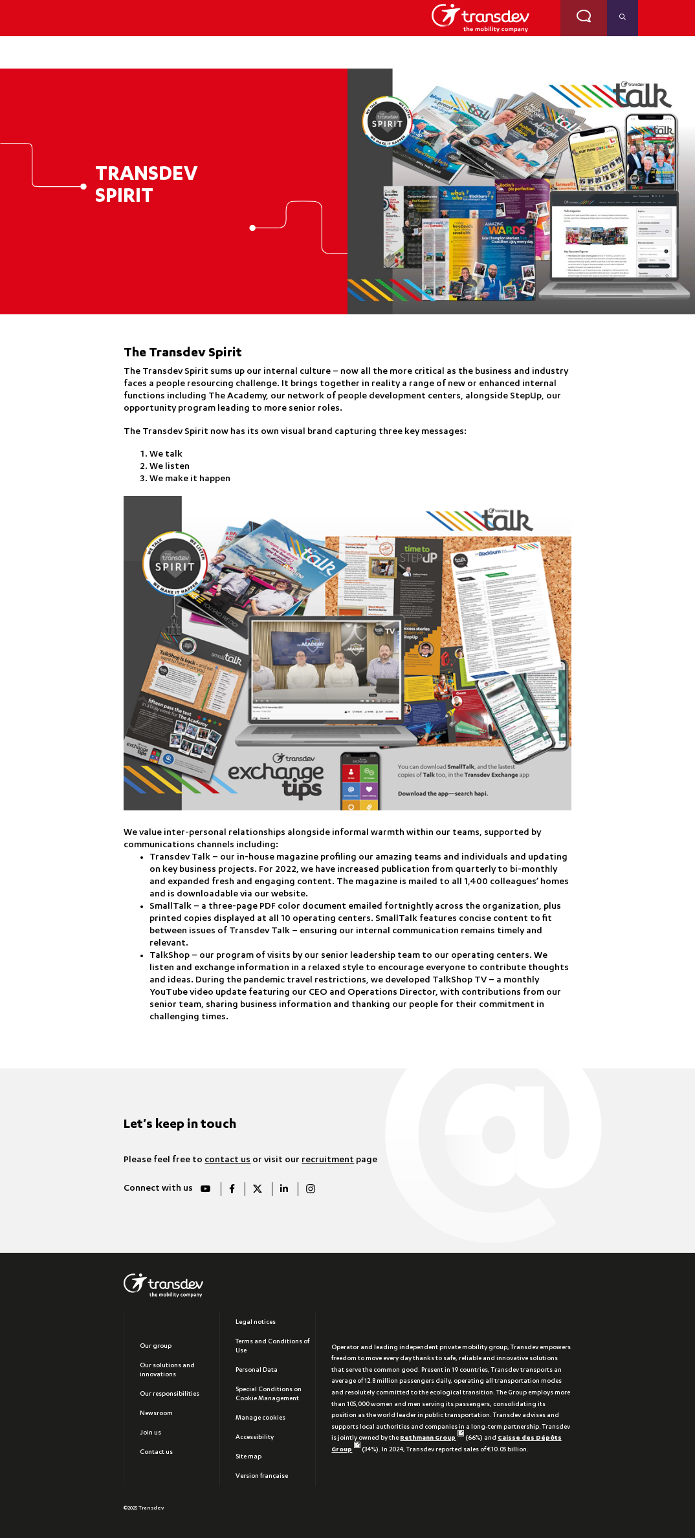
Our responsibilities (169, 1394)
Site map (248, 1457)
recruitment (328, 1160)
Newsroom (156, 1414)
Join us (150, 1433)
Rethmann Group (431, 1438)
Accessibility (255, 1438)
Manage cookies (260, 1418)
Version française (262, 1476)
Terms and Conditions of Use (272, 1346)
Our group (155, 1346)
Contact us (156, 1453)
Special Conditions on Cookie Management (269, 1394)
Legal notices (256, 1323)
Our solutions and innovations (167, 1370)
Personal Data (257, 1370)
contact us (227, 1160)
